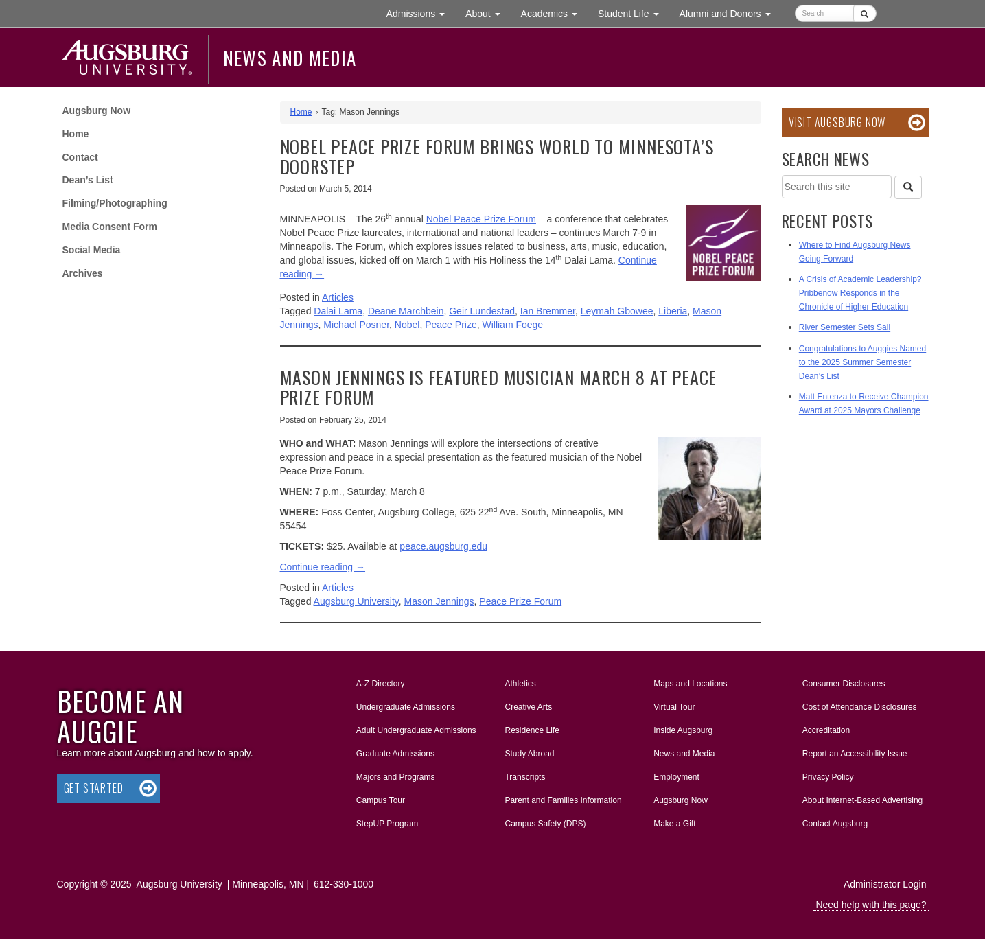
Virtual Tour (674, 707)
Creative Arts (528, 707)
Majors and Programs (395, 774)
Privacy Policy (828, 777)
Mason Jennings (439, 601)
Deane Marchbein (406, 310)
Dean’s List (87, 179)
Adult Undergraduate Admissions (416, 730)
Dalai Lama (338, 310)
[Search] (908, 187)
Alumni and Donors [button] (730, 12)
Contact (80, 157)
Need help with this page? (870, 904)
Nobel (407, 324)
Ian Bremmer (547, 310)
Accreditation (826, 730)
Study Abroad (529, 753)
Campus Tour (380, 800)
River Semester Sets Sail (844, 327)
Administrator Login (885, 884)
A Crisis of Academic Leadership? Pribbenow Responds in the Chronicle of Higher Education (860, 293)
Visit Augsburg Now (837, 122)
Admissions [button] (420, 12)
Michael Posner (356, 324)
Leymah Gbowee (617, 310)
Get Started (94, 788)
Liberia (672, 310)
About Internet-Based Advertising (862, 800)
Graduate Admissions (395, 753)
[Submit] (864, 13)
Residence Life (532, 730)
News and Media (290, 57)
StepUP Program (387, 823)
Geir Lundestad (482, 310)
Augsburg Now (96, 110)
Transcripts (525, 777)
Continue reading (323, 566)
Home (75, 133)
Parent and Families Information (563, 800)
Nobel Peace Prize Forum (481, 218)
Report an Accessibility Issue (854, 753)
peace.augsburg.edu (443, 546)
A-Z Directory (380, 683)
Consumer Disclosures (843, 683)
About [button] (487, 16)
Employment (676, 777)
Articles (338, 297)
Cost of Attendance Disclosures (859, 707)
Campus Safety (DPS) (545, 823)
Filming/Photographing (114, 203)
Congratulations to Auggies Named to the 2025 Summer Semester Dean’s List (862, 362)
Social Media (91, 249)
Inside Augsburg (682, 730)
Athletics (520, 683)
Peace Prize (450, 324)
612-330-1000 (343, 884)
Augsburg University (356, 601)
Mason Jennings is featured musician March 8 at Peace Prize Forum (498, 387)
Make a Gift (674, 823)
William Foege (512, 324)
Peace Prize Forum (520, 601)
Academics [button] (554, 12)
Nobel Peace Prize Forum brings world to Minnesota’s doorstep (497, 156)
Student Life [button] (633, 12)
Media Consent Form (109, 226)
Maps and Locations (690, 683)
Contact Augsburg (835, 823)
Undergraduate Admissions (405, 707)
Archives (82, 273)
